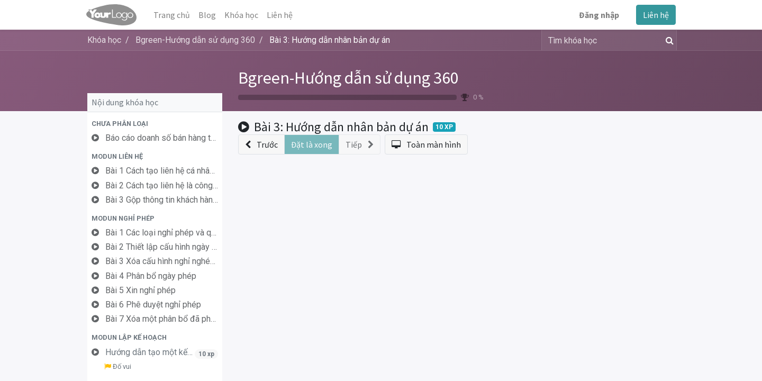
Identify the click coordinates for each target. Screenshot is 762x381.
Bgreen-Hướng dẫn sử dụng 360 (348, 77)
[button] (154, 123)
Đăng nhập (598, 15)
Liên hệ (655, 15)
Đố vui (117, 366)
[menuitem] (172, 14)
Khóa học (104, 40)
